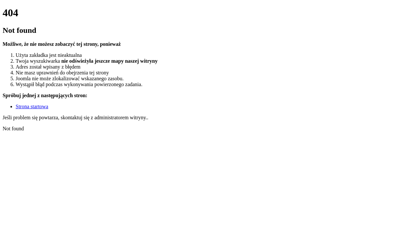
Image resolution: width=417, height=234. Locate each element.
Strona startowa (32, 106)
